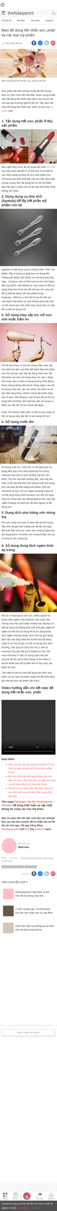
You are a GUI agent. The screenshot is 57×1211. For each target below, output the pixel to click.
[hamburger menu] (4, 13)
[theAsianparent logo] (21, 13)
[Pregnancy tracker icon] (27, 1196)
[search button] (53, 13)
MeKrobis (23, 847)
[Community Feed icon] (39, 1196)
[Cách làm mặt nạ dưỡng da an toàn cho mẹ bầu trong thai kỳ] (28, 928)
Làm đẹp (13, 858)
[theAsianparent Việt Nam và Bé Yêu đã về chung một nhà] (28, 894)
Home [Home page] (4, 858)
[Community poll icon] (51, 1196)
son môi (51, 167)
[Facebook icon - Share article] (33, 43)
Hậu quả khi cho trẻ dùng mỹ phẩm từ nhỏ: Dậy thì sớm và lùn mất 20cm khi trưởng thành (31, 768)
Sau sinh (35, 20)
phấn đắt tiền (30, 867)
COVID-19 (6, 20)
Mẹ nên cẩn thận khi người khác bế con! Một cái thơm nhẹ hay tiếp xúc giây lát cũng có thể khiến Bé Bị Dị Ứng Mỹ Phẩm (31, 780)
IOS (27, 829)
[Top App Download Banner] (28, 5)
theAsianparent (10, 829)
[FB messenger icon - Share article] (40, 43)
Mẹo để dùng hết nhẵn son (12, 867)
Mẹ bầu (21, 20)
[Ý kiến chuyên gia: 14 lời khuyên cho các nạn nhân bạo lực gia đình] (28, 911)
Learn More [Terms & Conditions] (22, 1208)
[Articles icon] (15, 1196)
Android (39, 829)
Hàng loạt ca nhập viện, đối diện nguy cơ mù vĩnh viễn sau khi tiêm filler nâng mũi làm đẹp (30, 792)
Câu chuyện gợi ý (15, 882)
